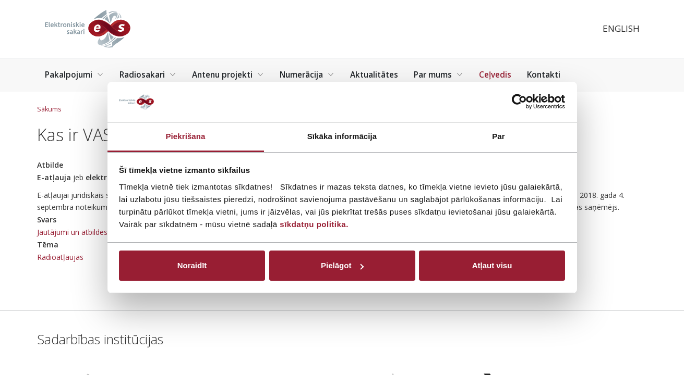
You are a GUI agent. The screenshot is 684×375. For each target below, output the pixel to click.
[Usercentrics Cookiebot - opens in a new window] (519, 101)
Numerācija (307, 74)
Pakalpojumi (74, 74)
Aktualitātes (374, 74)
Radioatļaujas (60, 257)
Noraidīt (192, 265)
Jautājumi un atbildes (72, 232)
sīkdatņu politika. (314, 224)
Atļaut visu (492, 265)
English (621, 28)
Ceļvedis (495, 74)
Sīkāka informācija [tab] (342, 136)
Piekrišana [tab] (185, 136)
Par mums (438, 74)
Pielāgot (342, 265)
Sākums (49, 109)
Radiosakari (147, 74)
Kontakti (543, 74)
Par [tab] (498, 136)
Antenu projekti (228, 74)
